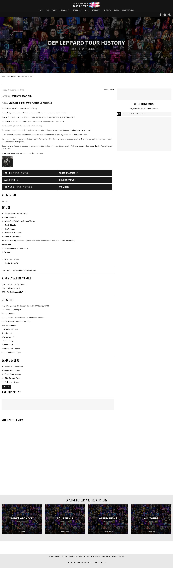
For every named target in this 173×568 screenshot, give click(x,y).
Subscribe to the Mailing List (134, 114)
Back (6, 387)
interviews (96, 10)
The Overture (10, 229)
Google (13, 325)
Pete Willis (9, 370)
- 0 (10, 180)
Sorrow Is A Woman (13, 237)
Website (11, 314)
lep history (77, 10)
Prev (106, 90)
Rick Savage (10, 378)
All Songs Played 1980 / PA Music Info (21, 270)
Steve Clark (9, 374)
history (79, 556)
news (40, 10)
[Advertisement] (153, 78)
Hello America (10, 217)
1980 (19, 76)
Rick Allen (8, 382)
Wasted (7, 252)
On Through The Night (15, 284)
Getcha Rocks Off (11, 263)
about (121, 556)
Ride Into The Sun (12, 259)
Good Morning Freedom (14, 241)
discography (64, 10)
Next (112, 90)
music (71, 556)
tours (64, 556)
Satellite (8, 245)
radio (116, 10)
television (107, 10)
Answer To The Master (13, 233)
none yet (17, 310)
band (87, 10)
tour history (51, 10)
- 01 (68, 173)
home (3, 76)
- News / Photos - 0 (17, 187)
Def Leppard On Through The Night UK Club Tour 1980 (27, 306)
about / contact (128, 10)
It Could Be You (11, 213)
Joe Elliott (8, 367)
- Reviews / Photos (15, 173)
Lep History (32, 153)
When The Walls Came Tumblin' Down (20, 221)
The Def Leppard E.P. (15, 292)
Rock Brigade (10, 225)
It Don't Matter (11, 248)
